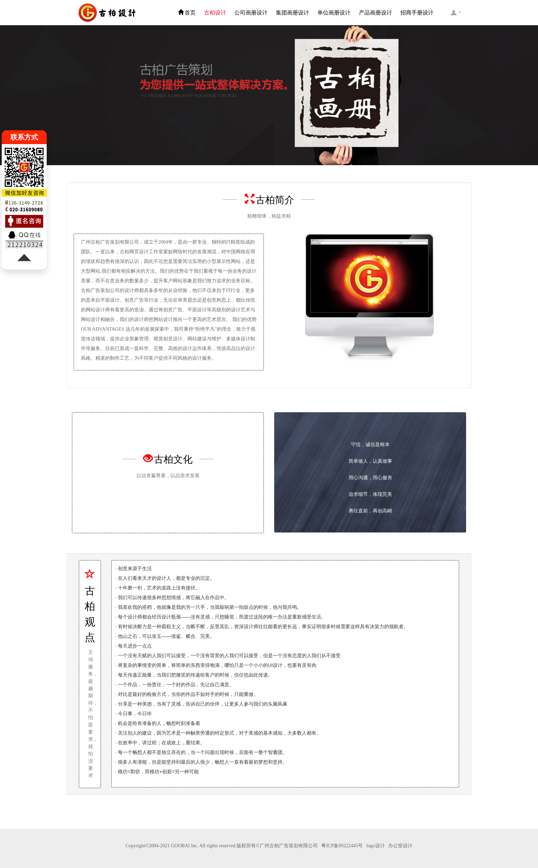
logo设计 (376, 845)
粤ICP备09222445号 (342, 845)
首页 (187, 13)
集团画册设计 (292, 13)
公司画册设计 (251, 13)
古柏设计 (215, 13)
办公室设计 (400, 845)
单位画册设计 (334, 13)
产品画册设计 (375, 13)
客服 (455, 12)
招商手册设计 (417, 13)
